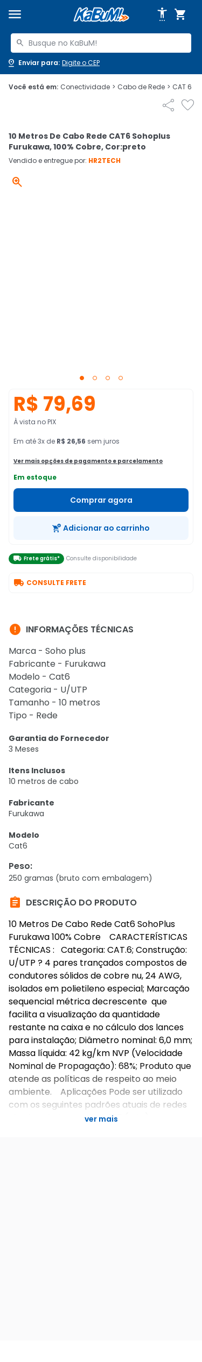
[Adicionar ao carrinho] (101, 528)
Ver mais (101, 1119)
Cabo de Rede (143, 87)
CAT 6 (184, 87)
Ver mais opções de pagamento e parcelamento (88, 461)
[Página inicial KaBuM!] (101, 15)
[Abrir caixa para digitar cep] (53, 63)
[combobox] (101, 43)
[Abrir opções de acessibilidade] (162, 14)
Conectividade (87, 87)
